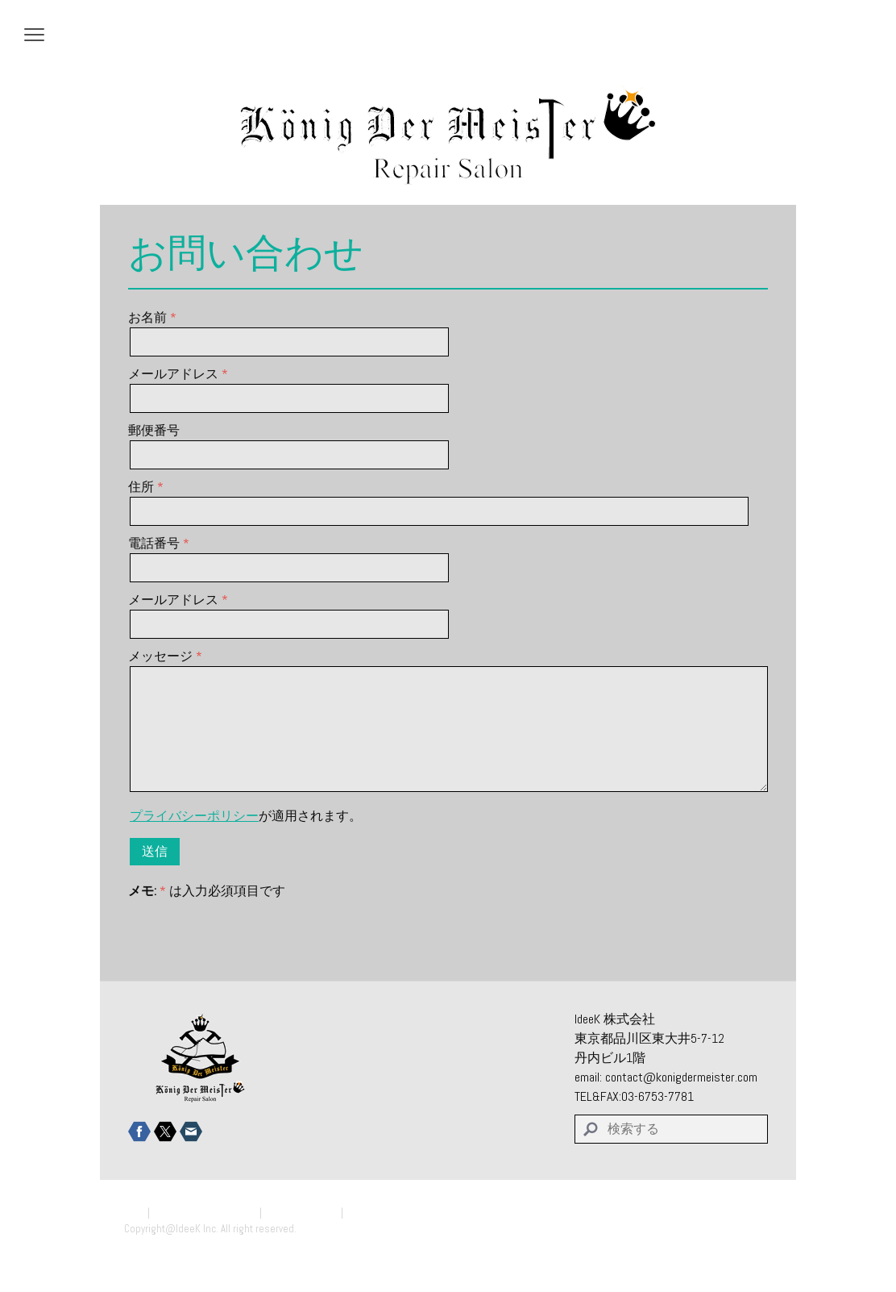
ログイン (751, 1244)
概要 (134, 1212)
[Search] (671, 1129)
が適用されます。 (246, 815)
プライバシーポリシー (194, 815)
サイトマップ (377, 1212)
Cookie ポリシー (301, 1212)
